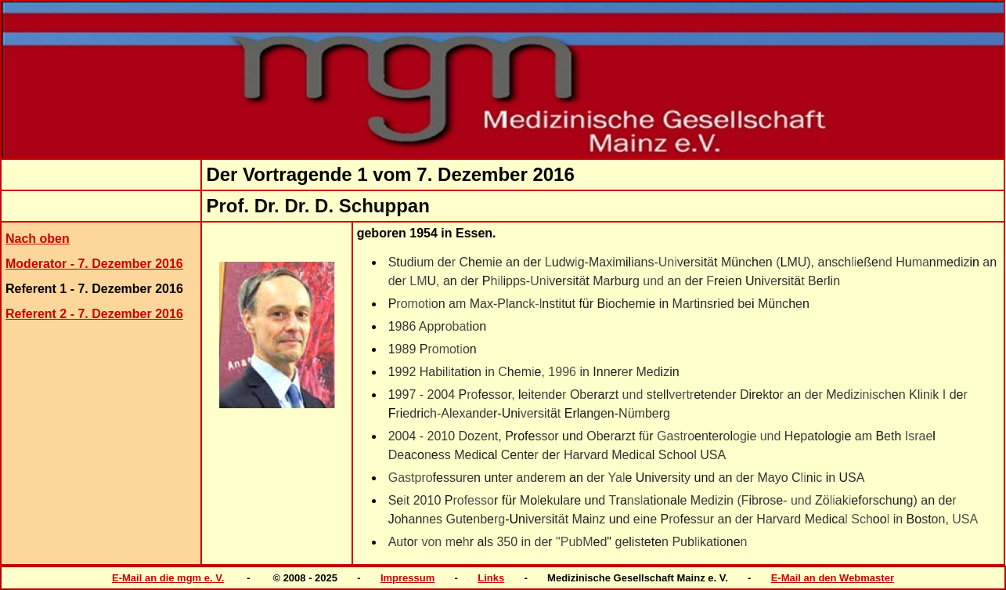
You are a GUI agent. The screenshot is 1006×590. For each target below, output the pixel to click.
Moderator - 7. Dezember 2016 (94, 263)
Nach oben (37, 238)
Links (491, 578)
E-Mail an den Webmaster (832, 578)
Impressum (407, 578)
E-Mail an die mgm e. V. (168, 578)
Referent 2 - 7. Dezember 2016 (94, 313)
